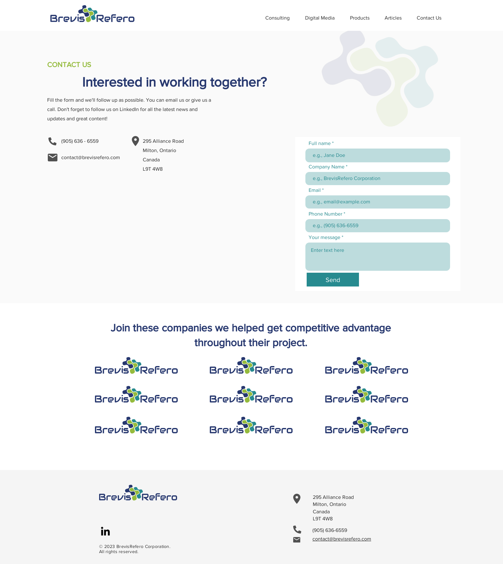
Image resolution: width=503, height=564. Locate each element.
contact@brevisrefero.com (90, 157)
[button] (362, 18)
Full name (320, 143)
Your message (324, 237)
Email (315, 190)
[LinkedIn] (105, 531)
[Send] (333, 279)
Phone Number (325, 214)
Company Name (327, 166)
